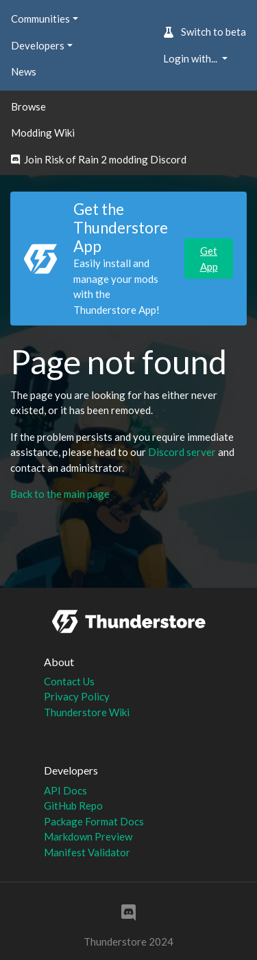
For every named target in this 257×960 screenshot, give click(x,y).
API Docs (65, 790)
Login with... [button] (191, 58)
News (23, 71)
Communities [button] (40, 18)
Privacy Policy (77, 696)
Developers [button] (37, 45)
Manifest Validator (87, 852)
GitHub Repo (73, 805)
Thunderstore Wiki (87, 712)
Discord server (182, 452)
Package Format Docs (94, 821)
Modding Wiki (43, 132)
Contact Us (69, 681)
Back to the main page (60, 494)
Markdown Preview (88, 836)
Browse (28, 106)
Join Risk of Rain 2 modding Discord (98, 159)
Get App (209, 258)
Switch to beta (204, 31)
